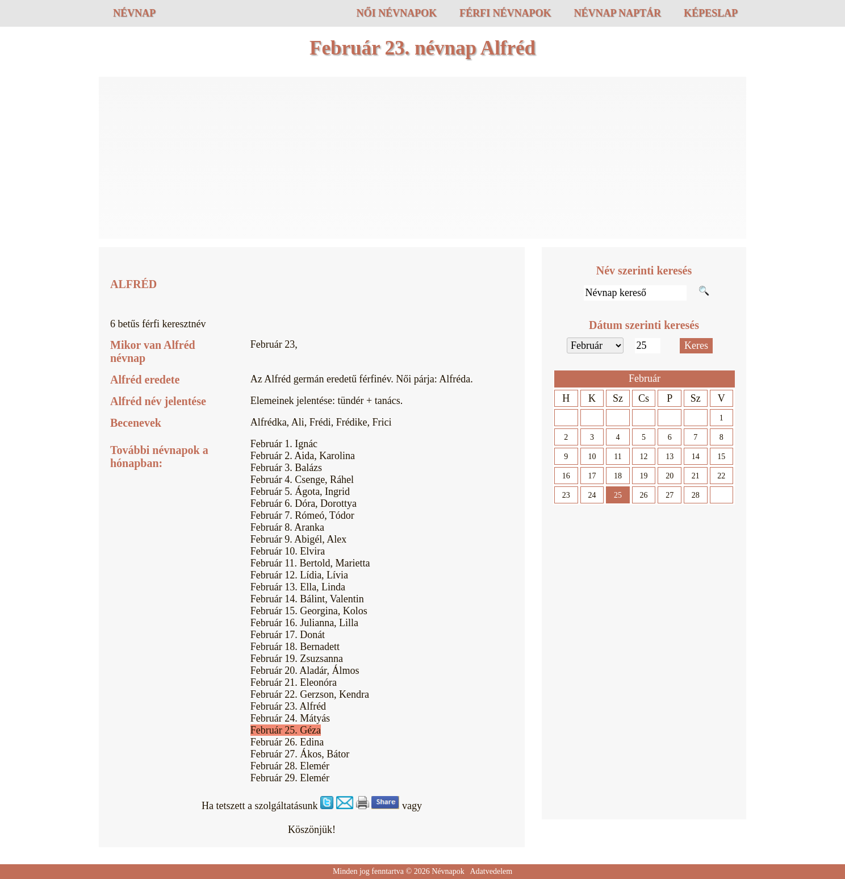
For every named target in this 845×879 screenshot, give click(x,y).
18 (618, 476)
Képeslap (711, 13)
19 (644, 476)
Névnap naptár (617, 13)
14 (696, 456)
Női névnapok (396, 13)
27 (670, 495)
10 (592, 456)
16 (566, 476)
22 (721, 476)
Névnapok (448, 871)
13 (670, 456)
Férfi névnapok (505, 13)
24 (592, 495)
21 (696, 476)
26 (644, 495)
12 (644, 456)
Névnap (134, 13)
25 (618, 495)
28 (696, 495)
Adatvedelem (491, 871)
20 (670, 476)
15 (721, 456)
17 (592, 476)
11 (617, 456)
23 (566, 495)
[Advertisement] (422, 159)
